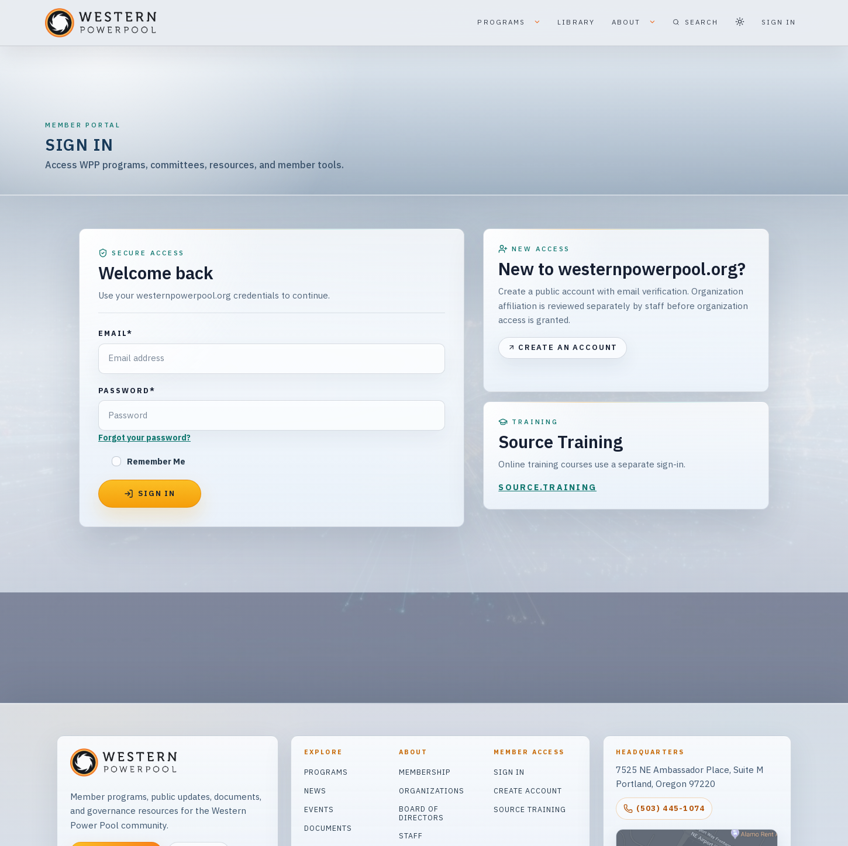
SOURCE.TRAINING (547, 487)
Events (319, 809)
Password (127, 390)
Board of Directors (421, 813)
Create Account (528, 790)
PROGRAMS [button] (508, 23)
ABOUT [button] (634, 23)
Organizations (431, 790)
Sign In (509, 771)
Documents (328, 828)
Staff (411, 835)
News (315, 790)
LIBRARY (576, 22)
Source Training (530, 809)
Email (115, 333)
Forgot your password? (144, 437)
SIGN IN (779, 22)
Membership (424, 771)
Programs (326, 771)
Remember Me (156, 461)
